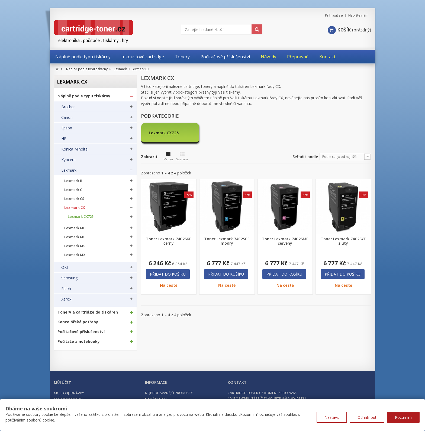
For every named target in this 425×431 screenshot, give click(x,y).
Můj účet (62, 382)
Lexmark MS (74, 246)
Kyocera (68, 160)
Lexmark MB (74, 228)
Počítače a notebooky (78, 341)
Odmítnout (367, 417)
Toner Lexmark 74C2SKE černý (168, 241)
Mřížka (168, 156)
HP (63, 139)
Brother (68, 107)
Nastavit (331, 417)
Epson (66, 128)
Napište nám (358, 15)
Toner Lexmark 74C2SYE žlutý (343, 241)
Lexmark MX (74, 255)
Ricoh (66, 288)
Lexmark (68, 170)
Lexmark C (73, 189)
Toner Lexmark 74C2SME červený (285, 241)
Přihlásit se (334, 15)
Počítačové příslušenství (81, 332)
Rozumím (403, 417)
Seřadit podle (305, 156)
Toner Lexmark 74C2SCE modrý (227, 241)
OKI (64, 267)
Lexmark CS (74, 198)
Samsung (69, 278)
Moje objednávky (69, 393)
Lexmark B (73, 181)
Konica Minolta (74, 149)
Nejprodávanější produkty (169, 392)
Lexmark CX (74, 207)
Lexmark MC (74, 237)
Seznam (182, 156)
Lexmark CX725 (81, 216)
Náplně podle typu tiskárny (83, 96)
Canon (67, 117)
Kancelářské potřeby (77, 322)
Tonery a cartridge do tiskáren (87, 312)
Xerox (66, 299)
